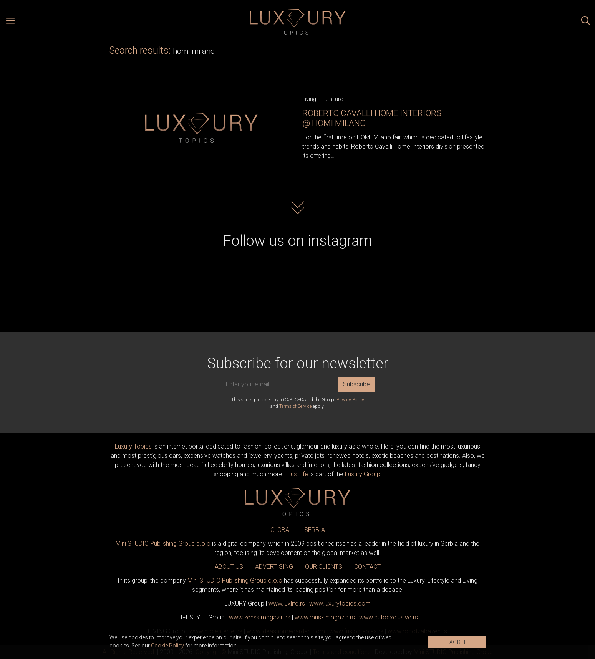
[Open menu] (10, 22)
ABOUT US (229, 566)
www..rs (286, 603)
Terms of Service (295, 406)
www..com (340, 603)
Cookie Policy (167, 645)
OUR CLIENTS (323, 566)
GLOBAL (281, 529)
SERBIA (314, 529)
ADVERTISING (274, 566)
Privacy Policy (350, 399)
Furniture (332, 99)
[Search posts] (585, 22)
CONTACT (367, 566)
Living (309, 99)
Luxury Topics (133, 446)
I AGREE (457, 642)
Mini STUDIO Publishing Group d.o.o (163, 543)
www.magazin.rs (259, 617)
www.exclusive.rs (388, 617)
